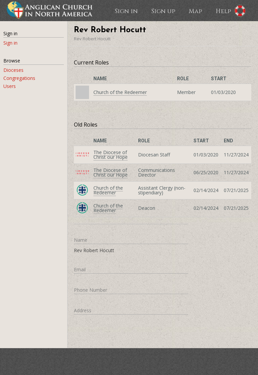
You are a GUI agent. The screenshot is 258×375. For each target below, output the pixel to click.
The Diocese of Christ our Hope (110, 154)
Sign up (163, 10)
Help (223, 10)
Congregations (19, 78)
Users (9, 86)
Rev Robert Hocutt (92, 39)
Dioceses (13, 70)
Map (195, 10)
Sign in (126, 10)
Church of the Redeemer (120, 92)
